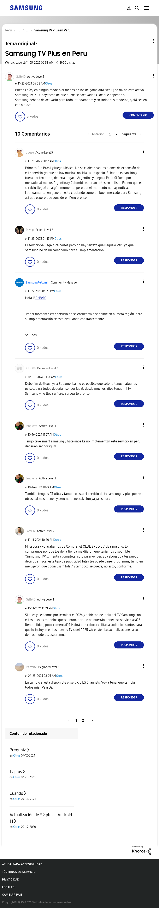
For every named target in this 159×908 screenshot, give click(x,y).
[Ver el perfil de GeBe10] (20, 77)
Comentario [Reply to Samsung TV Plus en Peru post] (138, 115)
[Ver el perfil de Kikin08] (31, 368)
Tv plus (16, 771)
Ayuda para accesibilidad (22, 864)
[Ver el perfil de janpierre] (31, 426)
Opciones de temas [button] (146, 41)
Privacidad (10, 879)
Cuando (16, 793)
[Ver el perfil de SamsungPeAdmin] (37, 282)
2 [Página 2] (116, 134)
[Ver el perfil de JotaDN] (30, 531)
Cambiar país (12, 894)
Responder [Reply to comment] (129, 208)
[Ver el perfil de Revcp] (30, 230)
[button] (146, 76)
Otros (48, 83)
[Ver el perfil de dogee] (30, 152)
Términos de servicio (19, 872)
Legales (8, 887)
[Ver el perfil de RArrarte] (31, 667)
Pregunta (18, 749)
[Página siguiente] (132, 134)
